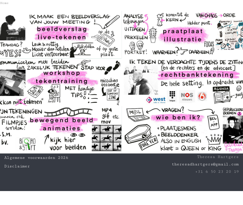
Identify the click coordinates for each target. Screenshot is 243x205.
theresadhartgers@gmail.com (205, 164)
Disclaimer (17, 166)
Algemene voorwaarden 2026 (36, 157)
